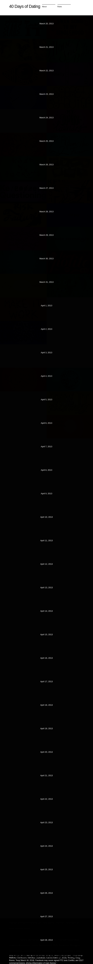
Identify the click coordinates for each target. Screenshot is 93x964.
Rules (59, 7)
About (44, 7)
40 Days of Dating (24, 6)
